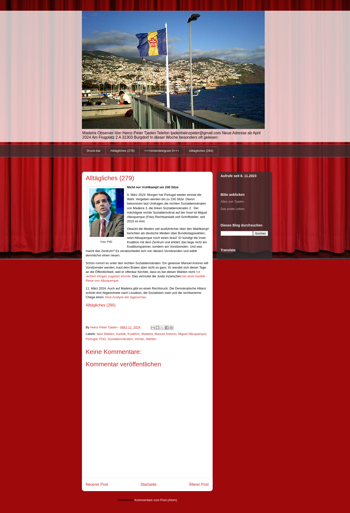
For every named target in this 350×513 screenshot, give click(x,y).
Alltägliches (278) (122, 151)
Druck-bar (94, 151)
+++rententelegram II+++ (161, 151)
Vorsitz (139, 339)
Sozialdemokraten (120, 339)
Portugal (91, 339)
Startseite (148, 484)
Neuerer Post (97, 484)
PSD (102, 339)
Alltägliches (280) (101, 305)
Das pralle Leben (233, 209)
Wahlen (151, 339)
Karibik (121, 334)
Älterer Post (199, 484)
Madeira (147, 334)
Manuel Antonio (165, 334)
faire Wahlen (105, 334)
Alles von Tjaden (232, 201)
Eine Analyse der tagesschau (125, 297)
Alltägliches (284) (201, 151)
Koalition (134, 334)
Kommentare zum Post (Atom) (155, 500)
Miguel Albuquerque (192, 334)
